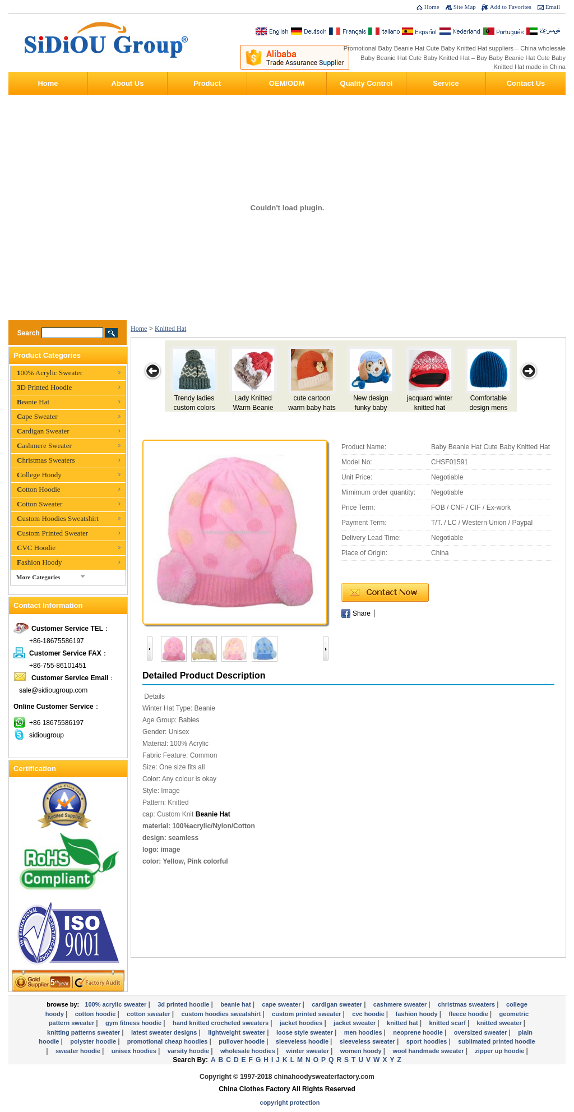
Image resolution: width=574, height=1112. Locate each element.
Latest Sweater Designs (164, 1032)
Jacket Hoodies (302, 1022)
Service (446, 83)
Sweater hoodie (78, 1051)
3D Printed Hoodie (44, 387)
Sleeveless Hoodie (303, 1041)
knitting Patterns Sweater (84, 1032)
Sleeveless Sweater (368, 1041)
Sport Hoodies (427, 1041)
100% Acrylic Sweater (49, 372)
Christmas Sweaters (46, 460)
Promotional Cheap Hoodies (168, 1041)
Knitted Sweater (500, 1022)
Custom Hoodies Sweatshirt (58, 518)
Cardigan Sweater (43, 431)
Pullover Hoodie (242, 1041)
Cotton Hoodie (39, 489)
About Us (128, 83)
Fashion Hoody (39, 562)
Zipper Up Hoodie (500, 1051)
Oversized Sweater (481, 1032)
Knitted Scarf (448, 1022)
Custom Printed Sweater (52, 533)
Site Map (464, 6)
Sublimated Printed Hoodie (496, 1041)
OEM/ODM (287, 83)
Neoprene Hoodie (419, 1032)
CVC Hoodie (36, 547)
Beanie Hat (33, 402)
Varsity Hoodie (189, 1051)
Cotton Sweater (39, 504)
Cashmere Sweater (44, 445)
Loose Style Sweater (305, 1032)
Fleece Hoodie (468, 1014)
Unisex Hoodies (135, 1051)
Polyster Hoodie (94, 1041)
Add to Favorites (510, 6)
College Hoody (39, 474)
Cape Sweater (37, 416)
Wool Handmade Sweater (428, 1051)
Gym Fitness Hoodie (134, 1022)
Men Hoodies (364, 1032)
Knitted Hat (170, 329)
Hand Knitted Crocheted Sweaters (221, 1022)
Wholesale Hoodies (248, 1051)
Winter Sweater (308, 1051)
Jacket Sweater (355, 1022)
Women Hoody (361, 1051)
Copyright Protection (290, 1102)
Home (431, 6)
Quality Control (366, 83)
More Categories (38, 577)
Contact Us (526, 83)
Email (552, 6)
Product (207, 83)
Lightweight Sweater (237, 1032)
